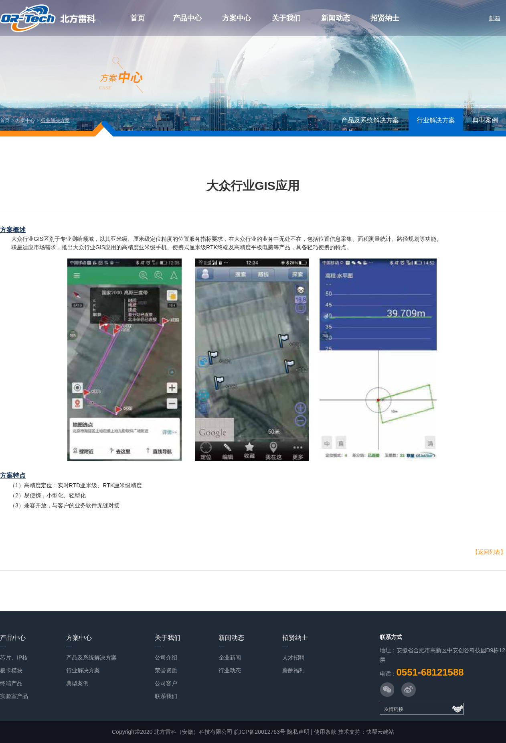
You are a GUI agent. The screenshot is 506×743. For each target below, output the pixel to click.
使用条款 (325, 732)
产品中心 (187, 18)
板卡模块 (11, 670)
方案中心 (236, 18)
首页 (137, 18)
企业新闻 (230, 657)
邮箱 (494, 18)
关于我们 (286, 18)
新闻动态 (335, 18)
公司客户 (166, 683)
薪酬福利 (293, 670)
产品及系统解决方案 (370, 120)
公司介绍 (166, 657)
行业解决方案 (55, 120)
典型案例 (485, 120)
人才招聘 (293, 657)
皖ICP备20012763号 (259, 732)
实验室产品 (14, 696)
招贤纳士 (384, 18)
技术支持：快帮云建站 (366, 732)
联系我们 (166, 696)
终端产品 (11, 683)
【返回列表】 (489, 552)
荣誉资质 (166, 670)
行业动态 (230, 670)
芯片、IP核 (14, 657)
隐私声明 (298, 732)
